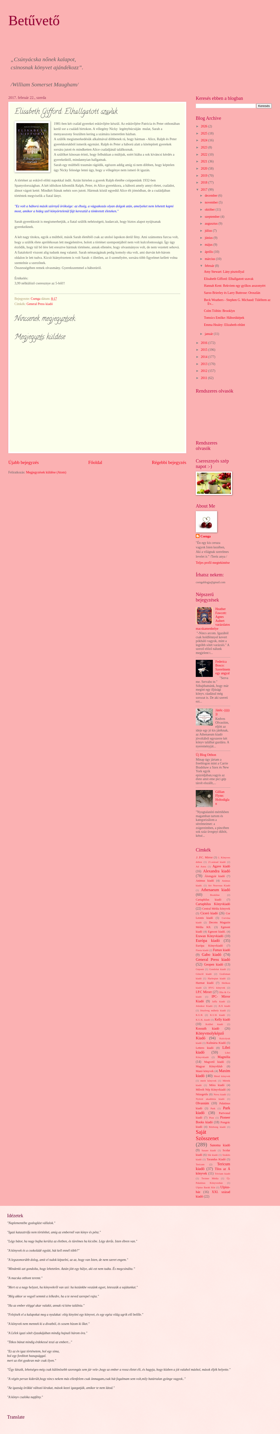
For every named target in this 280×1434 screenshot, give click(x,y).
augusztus (212, 223)
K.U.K (199, 1014)
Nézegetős (202, 1094)
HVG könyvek (217, 987)
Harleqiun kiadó (216, 978)
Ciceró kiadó (209, 913)
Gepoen (200, 969)
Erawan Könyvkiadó (209, 936)
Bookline (214, 894)
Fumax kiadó (221, 950)
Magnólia (224, 1057)
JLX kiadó (224, 1005)
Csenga (206, 536)
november (212, 202)
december (211, 195)
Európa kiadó (208, 940)
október (210, 209)
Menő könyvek (222, 1076)
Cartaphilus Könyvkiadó (213, 904)
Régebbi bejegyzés (169, 462)
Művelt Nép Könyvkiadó (211, 1089)
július (209, 230)
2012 (204, 371)
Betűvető (34, 20)
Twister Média (210, 1178)
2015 (204, 350)
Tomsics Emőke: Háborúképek (224, 317)
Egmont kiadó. (217, 931)
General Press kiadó (40, 304)
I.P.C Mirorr (204, 992)
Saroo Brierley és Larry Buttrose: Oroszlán (232, 293)
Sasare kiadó (208, 1150)
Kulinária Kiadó (216, 1043)
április (209, 252)
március (210, 259)
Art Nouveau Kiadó (219, 885)
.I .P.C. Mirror (204, 857)
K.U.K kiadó (217, 1014)
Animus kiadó (205, 880)
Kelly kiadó (222, 1019)
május (209, 244)
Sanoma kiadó (220, 1145)
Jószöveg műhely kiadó (213, 1010)
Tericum (200, 1164)
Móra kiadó (216, 1085)
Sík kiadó (213, 1154)
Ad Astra (201, 866)
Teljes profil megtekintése (213, 562)
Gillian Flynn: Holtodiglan (222, 797)
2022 (204, 154)
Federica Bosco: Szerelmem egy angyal (222, 667)
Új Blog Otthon (206, 755)
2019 (204, 175)
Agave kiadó (221, 866)
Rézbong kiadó (217, 1126)
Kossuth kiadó (207, 1028)
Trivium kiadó (222, 1173)
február (210, 266)
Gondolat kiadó (217, 969)
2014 (204, 357)
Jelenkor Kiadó (204, 1005)
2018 (204, 182)
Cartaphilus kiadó (208, 899)
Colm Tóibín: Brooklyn (219, 311)
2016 (204, 343)
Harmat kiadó (205, 983)
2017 (204, 189)
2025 (204, 133)
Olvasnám (202, 1103)
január (209, 334)
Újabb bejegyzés (23, 462)
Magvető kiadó (214, 1062)
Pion (211, 1117)
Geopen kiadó (213, 964)
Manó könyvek (205, 1071)
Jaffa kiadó (218, 1001)
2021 (204, 161)
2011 (204, 378)
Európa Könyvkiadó (209, 945)
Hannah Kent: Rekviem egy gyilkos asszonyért (234, 285)
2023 (204, 147)
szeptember (212, 216)
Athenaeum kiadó (215, 890)
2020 (204, 168)
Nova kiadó (220, 1094)
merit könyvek (208, 1080)
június (209, 238)
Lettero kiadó (205, 1048)
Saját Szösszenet (207, 1135)
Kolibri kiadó (214, 1024)
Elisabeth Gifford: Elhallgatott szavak (228, 279)
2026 (204, 126)
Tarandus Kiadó (216, 1159)
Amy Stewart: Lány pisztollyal (224, 271)
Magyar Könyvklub (209, 1066)
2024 (204, 140)
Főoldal (95, 462)
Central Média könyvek (216, 908)
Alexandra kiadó (216, 871)
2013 (204, 364)
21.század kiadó (217, 861)
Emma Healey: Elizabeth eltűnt (224, 325)
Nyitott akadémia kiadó (210, 1098)
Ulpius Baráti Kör (205, 1187)
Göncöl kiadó (204, 973)
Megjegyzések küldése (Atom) (46, 472)
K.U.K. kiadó (203, 1019)
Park (212, 1108)
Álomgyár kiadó (215, 876)
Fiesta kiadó (202, 950)
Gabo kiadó (211, 954)
